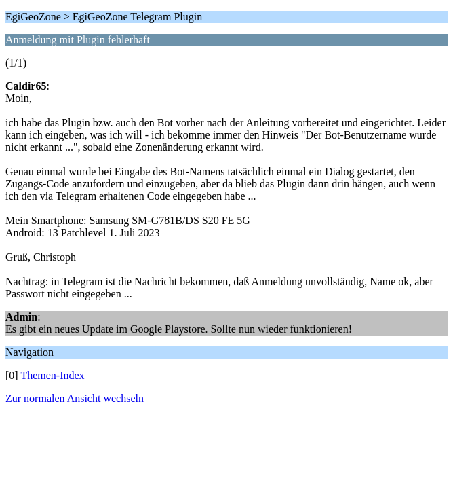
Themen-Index (52, 375)
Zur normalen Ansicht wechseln (74, 398)
